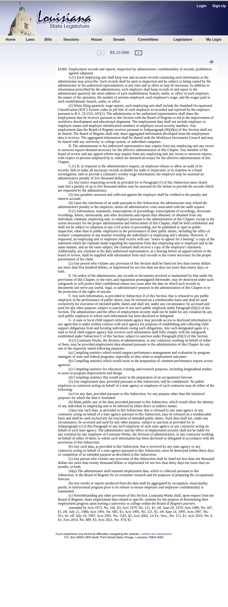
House (96, 39)
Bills (48, 39)
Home (10, 39)
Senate (119, 39)
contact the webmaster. (156, 534)
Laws (30, 39)
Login (202, 6)
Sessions (71, 39)
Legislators (182, 39)
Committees (148, 39)
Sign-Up (219, 6)
